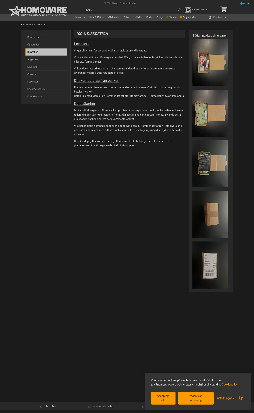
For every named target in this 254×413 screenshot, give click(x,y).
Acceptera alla (163, 398)
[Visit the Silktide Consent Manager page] (241, 398)
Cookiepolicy (230, 384)
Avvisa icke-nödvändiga (195, 398)
